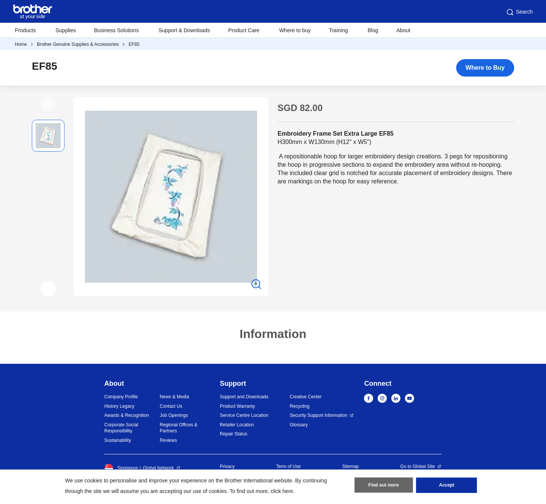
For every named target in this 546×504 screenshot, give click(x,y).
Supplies (65, 30)
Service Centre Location (244, 415)
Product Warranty (237, 406)
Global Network (158, 468)
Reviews (168, 440)
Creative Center (306, 396)
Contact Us (171, 406)
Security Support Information (318, 415)
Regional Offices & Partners (178, 428)
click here (282, 491)
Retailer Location (237, 424)
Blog (372, 30)
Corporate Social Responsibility (121, 428)
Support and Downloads (244, 396)
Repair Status (234, 434)
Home (21, 44)
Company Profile (121, 396)
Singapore (121, 468)
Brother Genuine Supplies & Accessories (78, 44)
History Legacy (119, 406)
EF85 (134, 44)
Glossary (299, 424)
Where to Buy (485, 67)
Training (338, 30)
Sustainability (117, 440)
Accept (446, 485)
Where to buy (295, 30)
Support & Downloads (184, 30)
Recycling (299, 406)
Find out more (384, 485)
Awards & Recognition (126, 415)
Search (519, 12)
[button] (48, 104)
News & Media (174, 396)
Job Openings (174, 415)
